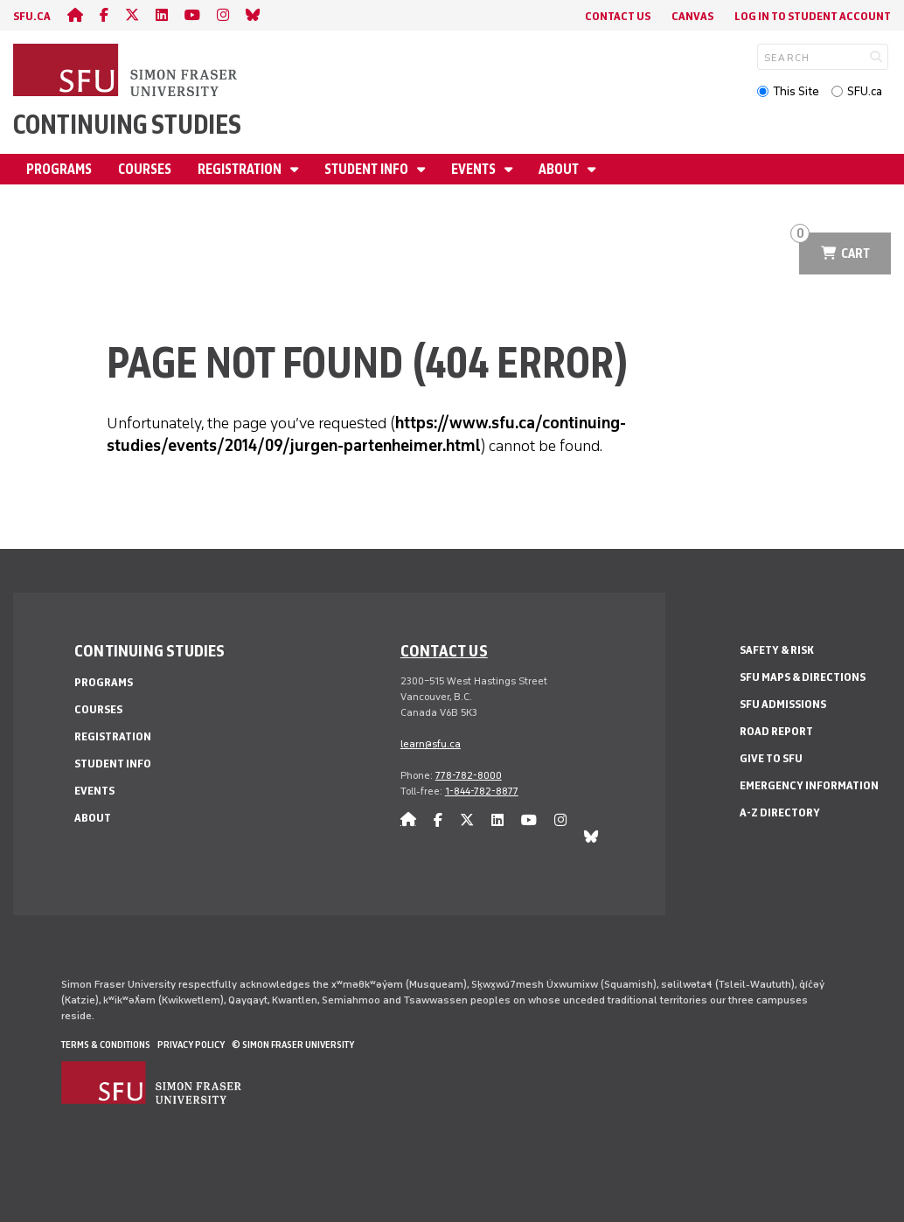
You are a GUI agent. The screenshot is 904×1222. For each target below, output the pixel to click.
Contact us (444, 650)
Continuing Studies (127, 124)
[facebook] (104, 15)
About (560, 169)
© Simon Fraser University (293, 1044)
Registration (241, 169)
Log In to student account (812, 16)
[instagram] (223, 15)
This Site (796, 91)
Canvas (692, 16)
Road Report (776, 731)
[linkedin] (162, 15)
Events (474, 169)
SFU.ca (864, 91)
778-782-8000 (468, 775)
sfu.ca (32, 16)
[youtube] (192, 15)
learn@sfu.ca (430, 744)
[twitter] (132, 15)
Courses (144, 169)
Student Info (367, 169)
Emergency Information (809, 785)
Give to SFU (771, 758)
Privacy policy (191, 1044)
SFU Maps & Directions (803, 677)
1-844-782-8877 (481, 791)
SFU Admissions (783, 704)
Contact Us (617, 16)
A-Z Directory (780, 812)
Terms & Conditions (105, 1044)
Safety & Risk (777, 649)
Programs (59, 169)
